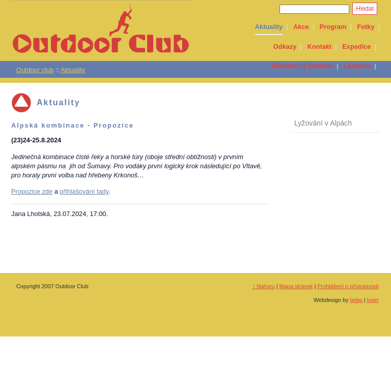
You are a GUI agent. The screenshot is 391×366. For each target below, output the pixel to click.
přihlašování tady (84, 191)
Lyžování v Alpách (323, 123)
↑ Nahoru (264, 286)
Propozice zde (31, 191)
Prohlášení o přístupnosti (347, 286)
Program (333, 26)
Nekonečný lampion (302, 66)
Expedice (356, 46)
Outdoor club (34, 70)
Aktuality (269, 26)
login (373, 300)
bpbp (356, 300)
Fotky (365, 26)
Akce (301, 26)
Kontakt (320, 46)
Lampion (357, 66)
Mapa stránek (296, 286)
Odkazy (285, 46)
